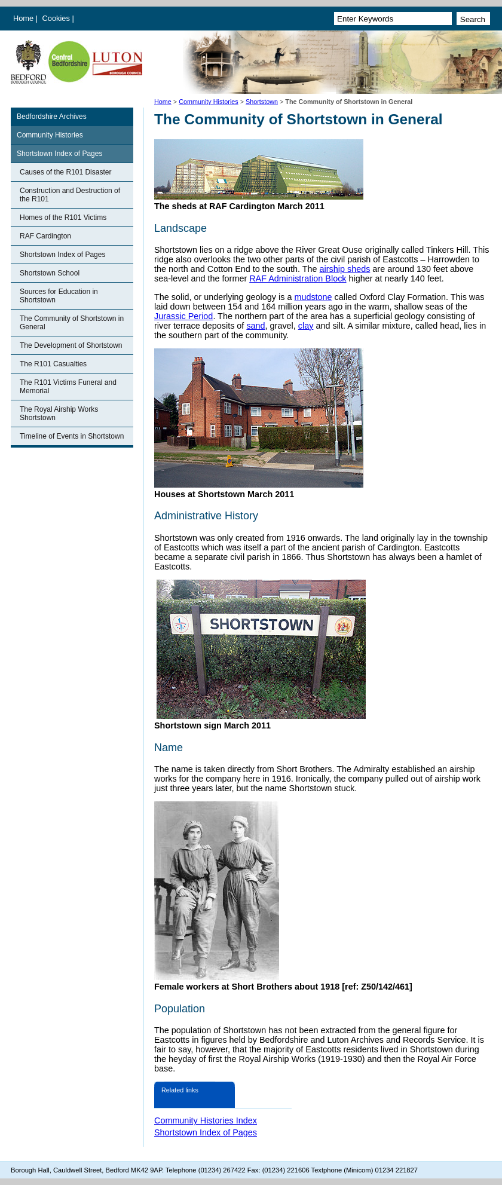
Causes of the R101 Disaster (65, 172)
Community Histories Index (205, 1120)
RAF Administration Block (297, 278)
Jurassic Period (183, 316)
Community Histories (208, 101)
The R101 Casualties (53, 364)
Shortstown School (49, 273)
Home (23, 18)
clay (306, 325)
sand (255, 325)
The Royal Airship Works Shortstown (59, 413)
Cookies (57, 18)
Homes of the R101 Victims (63, 217)
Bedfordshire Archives (52, 116)
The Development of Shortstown (71, 345)
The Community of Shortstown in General (72, 322)
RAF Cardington (45, 236)
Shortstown (262, 101)
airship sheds (345, 269)
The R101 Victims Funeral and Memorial (68, 386)
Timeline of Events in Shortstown (72, 436)
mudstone (313, 297)
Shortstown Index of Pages (59, 153)
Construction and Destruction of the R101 (70, 194)
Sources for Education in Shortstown (59, 295)
